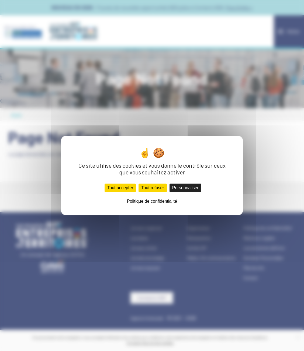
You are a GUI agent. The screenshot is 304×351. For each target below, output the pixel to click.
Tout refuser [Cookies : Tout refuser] (152, 187)
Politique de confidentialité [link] (152, 201)
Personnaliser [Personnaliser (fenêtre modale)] (185, 187)
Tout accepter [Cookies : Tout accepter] (120, 187)
